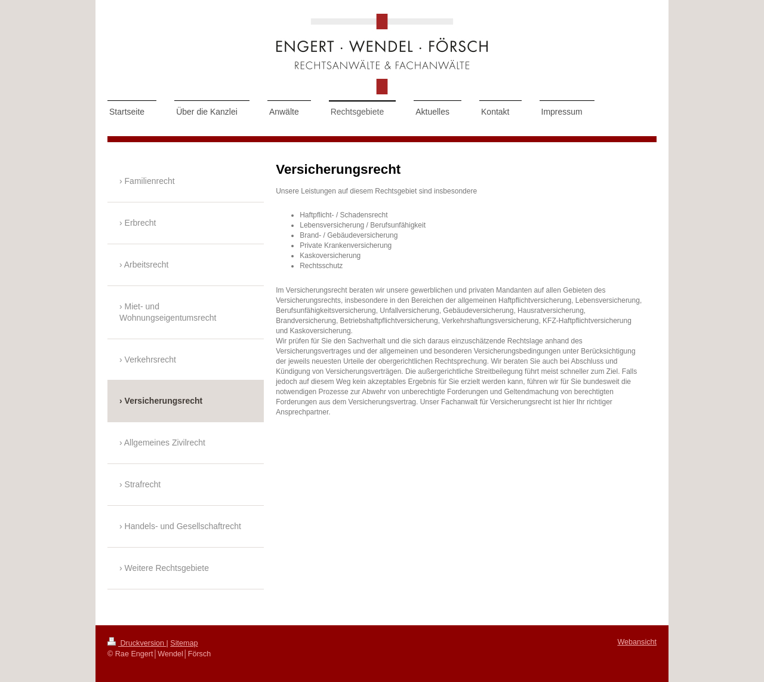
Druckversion (136, 643)
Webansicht (637, 642)
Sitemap (184, 643)
